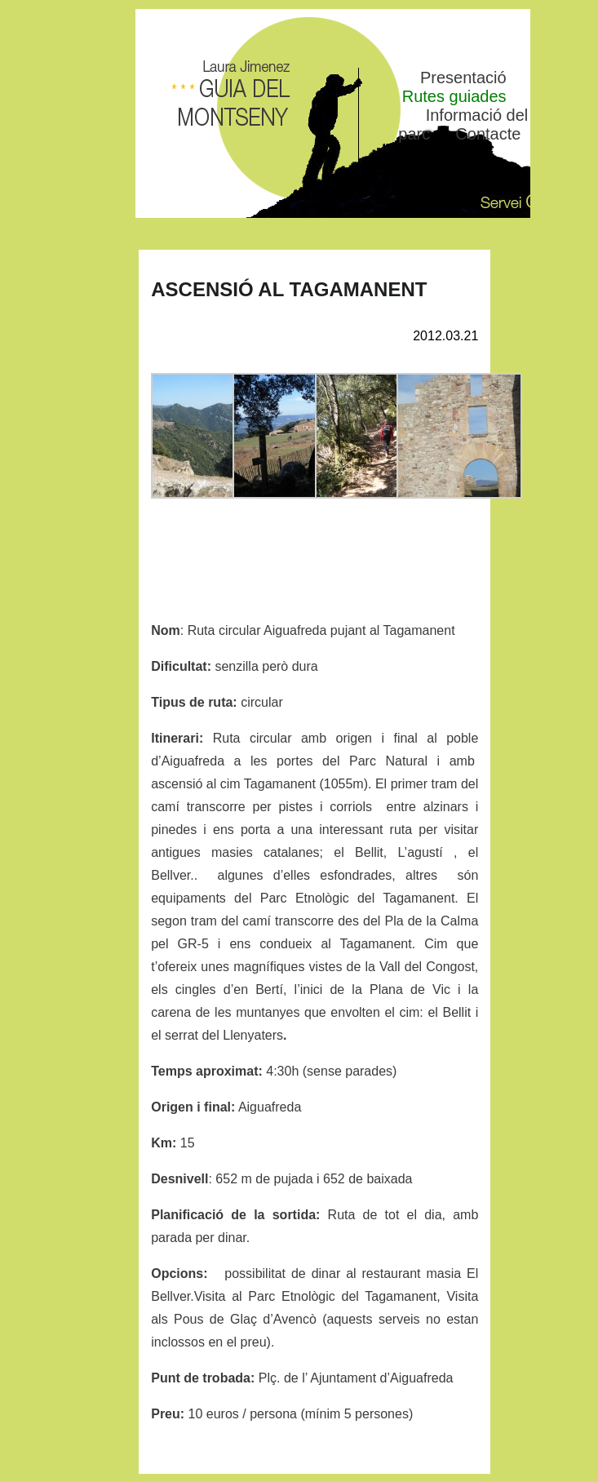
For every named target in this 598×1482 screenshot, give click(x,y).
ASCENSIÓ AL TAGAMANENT (289, 289)
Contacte (487, 134)
